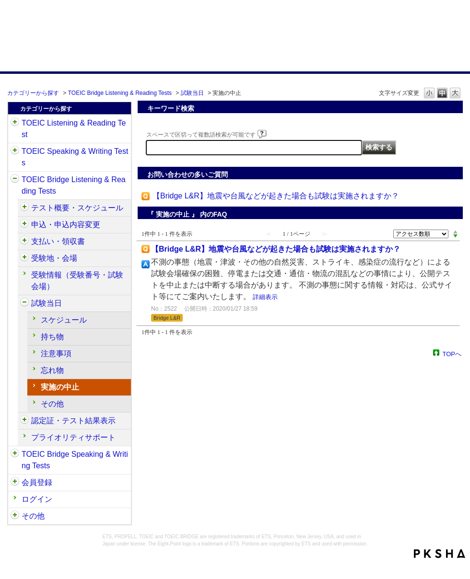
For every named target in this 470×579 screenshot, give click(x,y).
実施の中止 (60, 387)
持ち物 (52, 337)
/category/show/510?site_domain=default (24, 208)
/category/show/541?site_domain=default (24, 421)
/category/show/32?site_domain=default (15, 151)
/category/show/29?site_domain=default (15, 482)
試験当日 (192, 93)
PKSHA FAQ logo (439, 553)
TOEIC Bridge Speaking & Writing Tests (75, 460)
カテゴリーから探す (33, 93)
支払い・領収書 (58, 241)
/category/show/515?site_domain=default (24, 225)
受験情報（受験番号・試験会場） (77, 280)
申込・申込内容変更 (65, 224)
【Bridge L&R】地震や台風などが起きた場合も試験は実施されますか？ (276, 196)
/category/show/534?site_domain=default (24, 303)
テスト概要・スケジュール (77, 208)
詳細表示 (265, 297)
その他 (52, 404)
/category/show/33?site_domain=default (15, 179)
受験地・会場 (54, 258)
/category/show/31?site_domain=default (15, 123)
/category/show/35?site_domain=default (15, 516)
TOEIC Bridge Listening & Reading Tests (120, 93)
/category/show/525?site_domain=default (24, 241)
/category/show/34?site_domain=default (15, 454)
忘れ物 (52, 370)
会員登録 (37, 482)
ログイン (37, 499)
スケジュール (64, 320)
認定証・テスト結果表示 (73, 421)
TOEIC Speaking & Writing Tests (75, 157)
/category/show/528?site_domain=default (24, 258)
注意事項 (56, 353)
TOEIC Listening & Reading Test (74, 129)
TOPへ (452, 353)
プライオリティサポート (73, 437)
